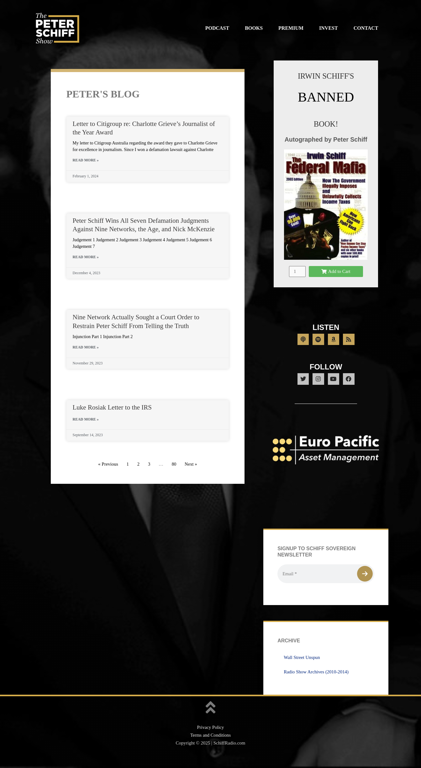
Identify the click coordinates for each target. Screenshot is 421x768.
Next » (191, 464)
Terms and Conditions (210, 744)
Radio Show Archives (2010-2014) (317, 681)
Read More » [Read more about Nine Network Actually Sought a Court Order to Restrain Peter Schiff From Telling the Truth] (86, 347)
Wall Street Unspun (302, 666)
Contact (366, 28)
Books (254, 28)
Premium (290, 28)
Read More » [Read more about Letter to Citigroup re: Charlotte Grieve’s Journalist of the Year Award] (86, 160)
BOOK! (326, 123)
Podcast (217, 28)
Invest (328, 28)
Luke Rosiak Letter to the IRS (112, 407)
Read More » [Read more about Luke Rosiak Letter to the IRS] (86, 419)
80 (173, 464)
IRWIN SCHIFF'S (325, 76)
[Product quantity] (297, 278)
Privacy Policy (210, 736)
